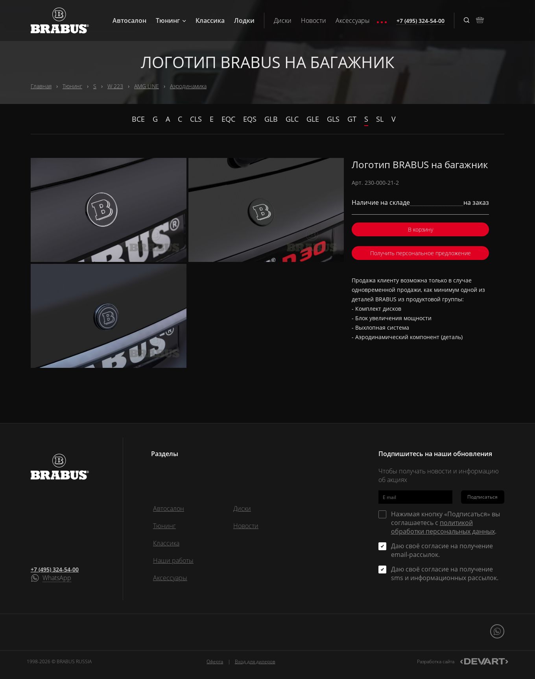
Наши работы (173, 560)
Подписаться (482, 496)
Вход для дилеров (255, 661)
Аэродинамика (188, 86)
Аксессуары (353, 20)
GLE (312, 119)
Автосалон (129, 20)
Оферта (215, 661)
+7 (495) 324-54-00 (55, 569)
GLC (292, 119)
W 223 (115, 86)
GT (351, 119)
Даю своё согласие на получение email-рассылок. (442, 550)
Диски (282, 20)
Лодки (244, 20)
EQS (249, 119)
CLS (196, 119)
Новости (313, 20)
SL (380, 119)
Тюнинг (171, 20)
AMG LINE (146, 86)
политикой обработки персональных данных (443, 527)
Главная (41, 86)
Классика (210, 20)
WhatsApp (56, 578)
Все (138, 119)
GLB (271, 119)
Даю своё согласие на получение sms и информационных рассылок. (444, 573)
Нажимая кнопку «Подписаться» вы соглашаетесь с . (445, 523)
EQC (228, 119)
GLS (333, 119)
